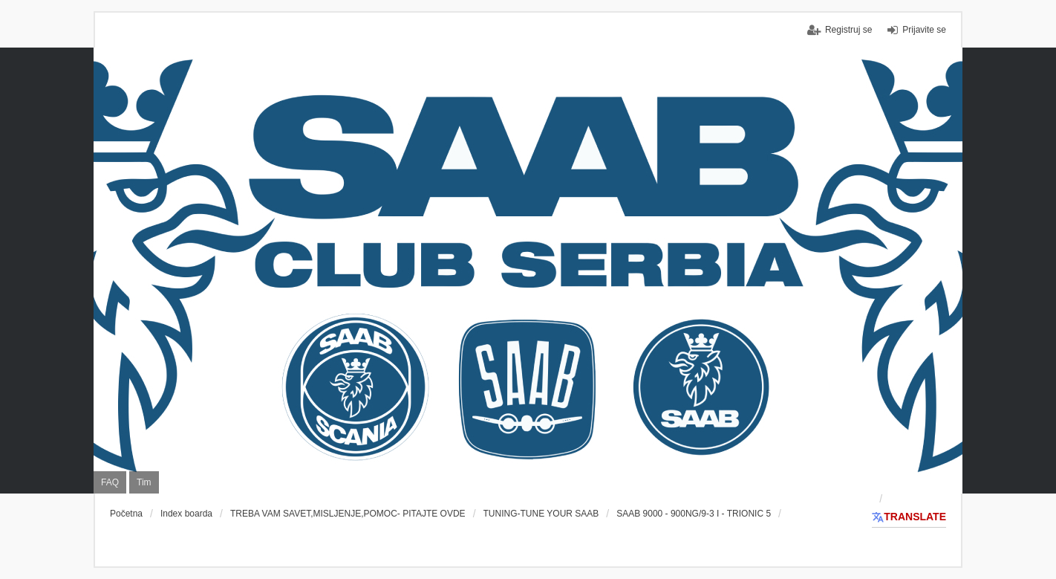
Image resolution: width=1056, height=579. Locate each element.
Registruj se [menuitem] (848, 30)
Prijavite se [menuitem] (924, 30)
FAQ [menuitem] (110, 482)
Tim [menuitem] (144, 482)
